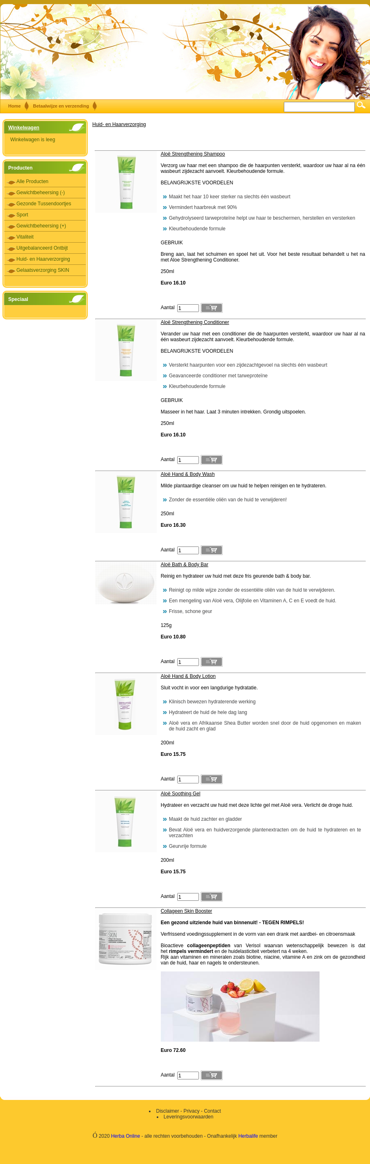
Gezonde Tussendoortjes (43, 204)
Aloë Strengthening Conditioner (195, 322)
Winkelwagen (23, 128)
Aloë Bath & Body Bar (184, 564)
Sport (22, 215)
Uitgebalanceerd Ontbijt (42, 248)
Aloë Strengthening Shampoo (193, 154)
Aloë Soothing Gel (181, 794)
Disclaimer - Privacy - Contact (188, 1111)
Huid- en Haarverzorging (43, 259)
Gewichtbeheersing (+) (41, 226)
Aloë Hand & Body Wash (188, 474)
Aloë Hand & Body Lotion (188, 676)
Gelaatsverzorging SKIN (42, 270)
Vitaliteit (25, 237)
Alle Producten (32, 181)
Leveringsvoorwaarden (188, 1117)
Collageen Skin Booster (186, 911)
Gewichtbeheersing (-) (40, 192)
